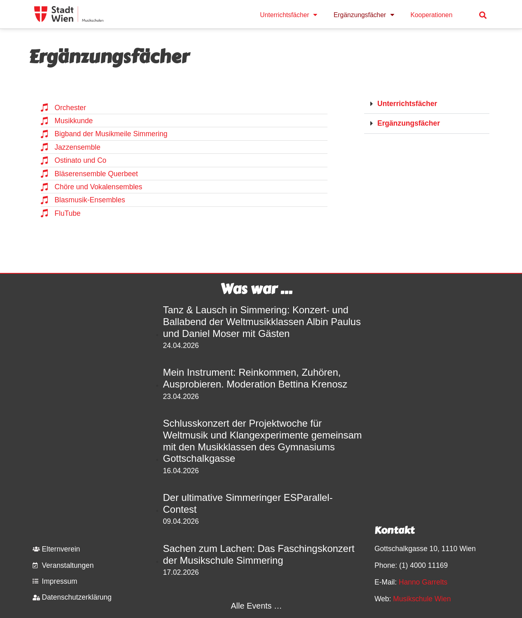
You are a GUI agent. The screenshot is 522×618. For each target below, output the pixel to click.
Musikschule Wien (422, 599)
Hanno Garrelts (423, 582)
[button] (483, 15)
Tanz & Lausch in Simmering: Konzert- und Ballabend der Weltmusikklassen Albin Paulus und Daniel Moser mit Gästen (262, 321)
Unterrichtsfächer (289, 15)
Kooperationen (432, 14)
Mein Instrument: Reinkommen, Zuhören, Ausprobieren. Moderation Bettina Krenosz (255, 378)
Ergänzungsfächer (364, 15)
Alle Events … (256, 605)
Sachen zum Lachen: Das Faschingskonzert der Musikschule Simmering (259, 554)
